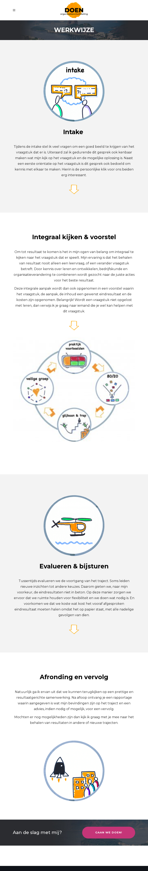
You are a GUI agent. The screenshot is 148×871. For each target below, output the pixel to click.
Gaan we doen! (108, 832)
